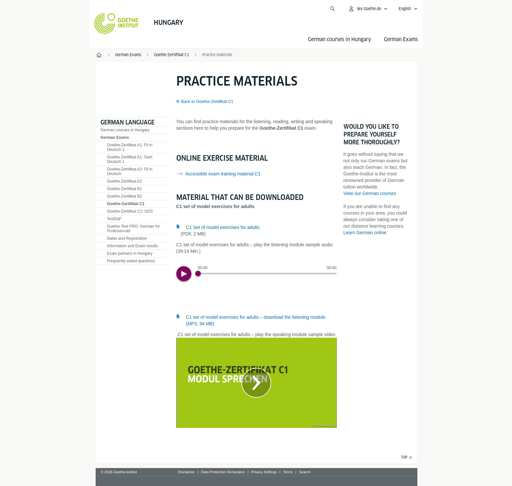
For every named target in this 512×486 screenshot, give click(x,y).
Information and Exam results (132, 246)
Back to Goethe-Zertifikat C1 (207, 101)
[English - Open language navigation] (408, 9)
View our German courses (370, 193)
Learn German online (365, 232)
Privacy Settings (264, 472)
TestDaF (114, 219)
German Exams (401, 39)
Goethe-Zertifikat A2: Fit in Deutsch (129, 171)
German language (127, 122)
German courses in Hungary (339, 39)
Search (304, 472)
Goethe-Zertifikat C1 (126, 204)
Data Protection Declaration (223, 472)
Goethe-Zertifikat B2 (124, 196)
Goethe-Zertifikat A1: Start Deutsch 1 (129, 159)
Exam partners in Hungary (129, 253)
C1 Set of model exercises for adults (223, 227)
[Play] (183, 273)
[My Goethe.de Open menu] (368, 9)
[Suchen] (332, 9)
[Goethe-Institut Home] (116, 23)
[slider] (267, 273)
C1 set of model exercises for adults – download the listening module (255, 320)
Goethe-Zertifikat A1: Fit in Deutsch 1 (129, 147)
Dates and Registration (127, 238)
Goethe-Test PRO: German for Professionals (133, 228)
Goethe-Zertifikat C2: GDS (130, 211)
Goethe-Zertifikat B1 (124, 188)
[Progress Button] (198, 273)
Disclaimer (186, 472)
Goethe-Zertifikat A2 (124, 181)
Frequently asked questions (131, 261)
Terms (288, 472)
